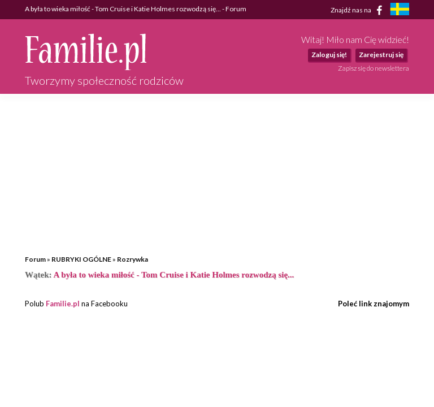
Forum (35, 259)
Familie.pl (63, 303)
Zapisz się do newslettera (373, 68)
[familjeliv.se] (399, 10)
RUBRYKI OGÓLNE (81, 259)
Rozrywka (132, 259)
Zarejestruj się (381, 54)
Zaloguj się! (329, 54)
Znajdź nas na (359, 10)
